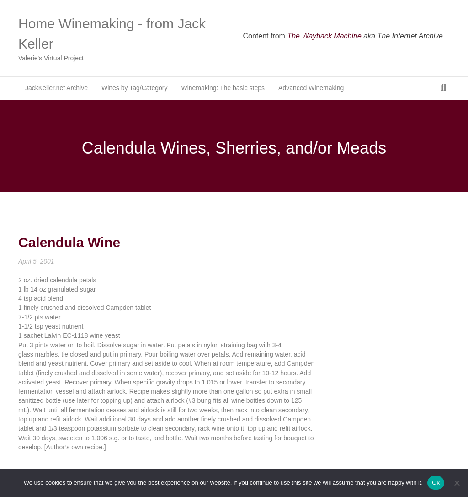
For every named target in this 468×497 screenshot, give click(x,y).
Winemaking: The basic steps (223, 88)
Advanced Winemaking (311, 88)
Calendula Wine (69, 242)
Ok (436, 482)
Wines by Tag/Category (134, 88)
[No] (456, 482)
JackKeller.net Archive (56, 88)
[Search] (443, 87)
